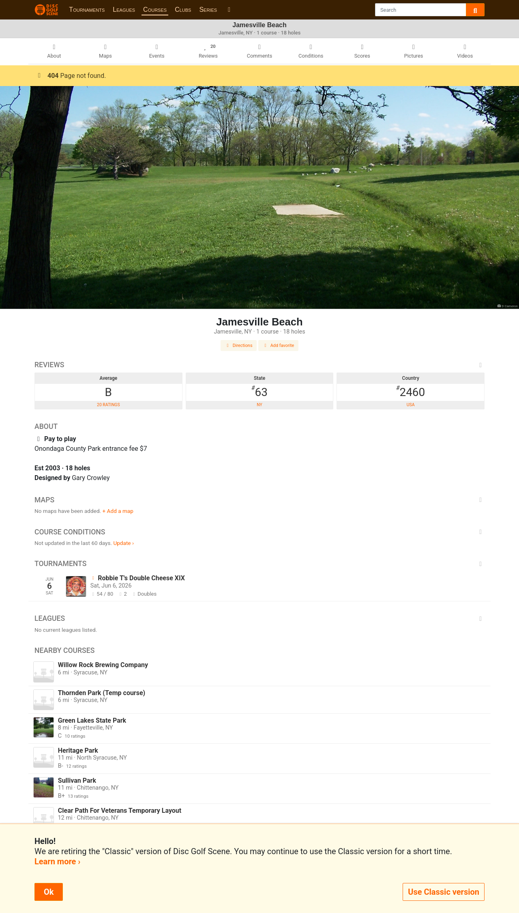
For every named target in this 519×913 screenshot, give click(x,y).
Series (208, 9)
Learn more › (57, 861)
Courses (155, 9)
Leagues (124, 9)
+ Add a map (118, 511)
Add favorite (278, 345)
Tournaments (87, 9)
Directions (239, 345)
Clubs (183, 9)
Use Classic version (443, 892)
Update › (123, 543)
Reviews (259, 365)
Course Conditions (259, 532)
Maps (259, 500)
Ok (49, 892)
